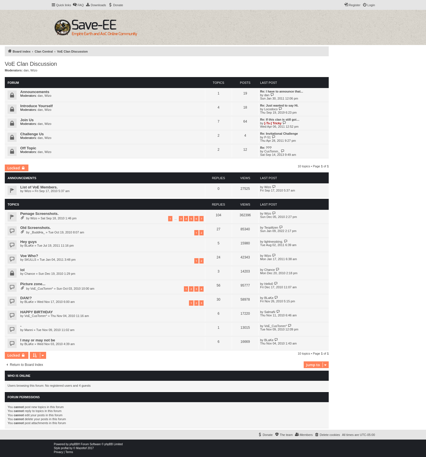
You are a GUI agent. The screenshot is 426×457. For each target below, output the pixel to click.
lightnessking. (273, 241)
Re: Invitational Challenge (279, 133)
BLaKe (29, 245)
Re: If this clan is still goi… (279, 119)
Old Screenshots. (35, 228)
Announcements (34, 92)
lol (22, 270)
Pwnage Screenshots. (39, 213)
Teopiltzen (271, 227)
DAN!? (26, 298)
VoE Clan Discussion (31, 64)
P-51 (267, 137)
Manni (28, 330)
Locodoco (271, 109)
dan (26, 70)
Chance (29, 273)
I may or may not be (37, 340)
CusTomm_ (272, 151)
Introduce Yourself (36, 106)
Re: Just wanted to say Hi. (279, 105)
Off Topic (28, 148)
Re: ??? (266, 147)
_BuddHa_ (37, 232)
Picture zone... (32, 284)
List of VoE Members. (39, 187)
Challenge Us (32, 134)
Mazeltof (81, 448)
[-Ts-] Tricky (273, 123)
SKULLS (30, 259)
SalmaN (269, 312)
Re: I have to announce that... (281, 91)
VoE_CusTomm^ (41, 288)
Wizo (33, 70)
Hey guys (28, 242)
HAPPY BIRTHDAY (36, 312)
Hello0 (268, 283)
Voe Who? (29, 256)
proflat (65, 448)
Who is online (19, 375)
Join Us (27, 120)
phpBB (73, 444)
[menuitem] (78, 5)
